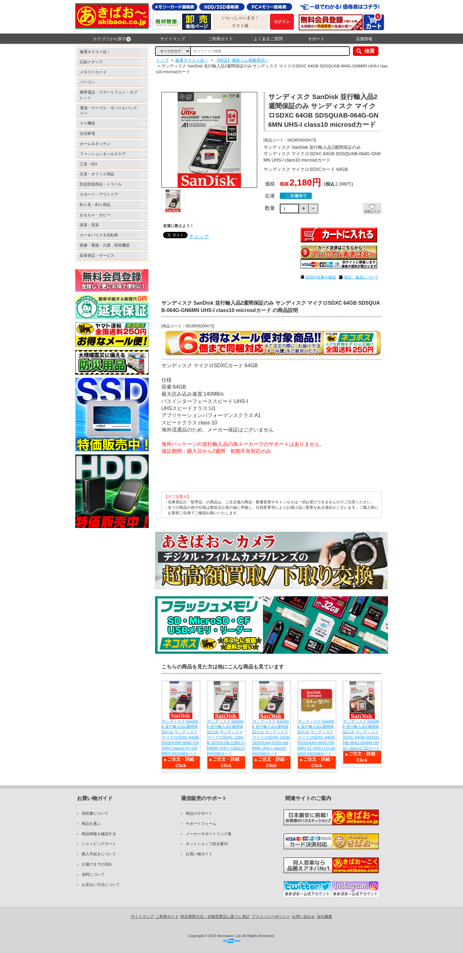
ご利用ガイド (220, 38)
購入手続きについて (99, 854)
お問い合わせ (303, 917)
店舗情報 (364, 38)
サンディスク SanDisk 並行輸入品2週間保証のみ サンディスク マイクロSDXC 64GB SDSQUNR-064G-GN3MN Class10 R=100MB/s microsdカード (180, 737)
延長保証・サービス (97, 255)
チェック (199, 236)
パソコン (87, 82)
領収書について (95, 813)
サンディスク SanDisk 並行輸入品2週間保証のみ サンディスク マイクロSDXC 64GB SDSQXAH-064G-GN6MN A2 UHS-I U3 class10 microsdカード (316, 737)
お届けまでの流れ (97, 864)
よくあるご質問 (268, 38)
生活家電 (87, 133)
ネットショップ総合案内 (207, 844)
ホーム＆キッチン (95, 143)
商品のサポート (199, 813)
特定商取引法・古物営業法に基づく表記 (215, 917)
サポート (316, 38)
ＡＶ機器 (87, 123)
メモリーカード (93, 72)
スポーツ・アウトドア (99, 194)
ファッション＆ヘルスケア (103, 154)
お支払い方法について (101, 884)
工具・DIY (89, 164)
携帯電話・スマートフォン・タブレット (108, 95)
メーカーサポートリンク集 (209, 834)
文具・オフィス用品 (97, 174)
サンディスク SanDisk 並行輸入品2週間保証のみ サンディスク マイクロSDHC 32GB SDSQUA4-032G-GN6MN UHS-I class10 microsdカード (271, 737)
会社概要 (324, 917)
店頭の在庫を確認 (320, 277)
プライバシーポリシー (271, 917)
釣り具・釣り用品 (95, 204)
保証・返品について (361, 277)
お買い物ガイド (199, 854)
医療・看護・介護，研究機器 (105, 245)
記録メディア (91, 62)
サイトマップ (172, 38)
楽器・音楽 (89, 225)
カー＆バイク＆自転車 (99, 235)
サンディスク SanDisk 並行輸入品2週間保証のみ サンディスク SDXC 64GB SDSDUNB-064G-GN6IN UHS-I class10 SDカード (361, 735)
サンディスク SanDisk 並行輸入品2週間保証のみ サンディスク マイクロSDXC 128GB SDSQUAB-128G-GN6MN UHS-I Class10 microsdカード (226, 737)
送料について (93, 874)
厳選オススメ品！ (95, 52)
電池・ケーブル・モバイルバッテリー (108, 111)
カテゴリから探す (112, 39)
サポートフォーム (201, 823)
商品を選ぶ (91, 823)
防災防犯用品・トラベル (101, 184)
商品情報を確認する (99, 834)
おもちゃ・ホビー (95, 215)
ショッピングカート (99, 844)
